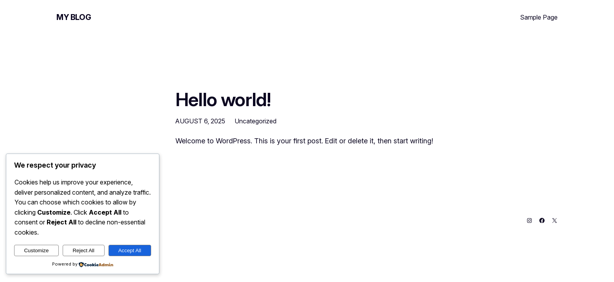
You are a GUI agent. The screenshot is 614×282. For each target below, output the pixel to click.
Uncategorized (255, 121)
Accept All (129, 250)
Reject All (83, 250)
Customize (36, 250)
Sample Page (539, 17)
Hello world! (223, 99)
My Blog (73, 17)
